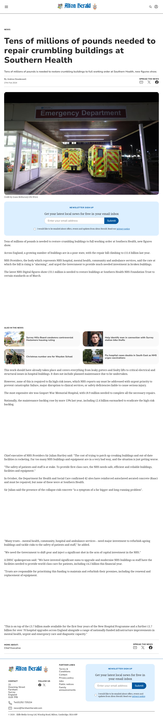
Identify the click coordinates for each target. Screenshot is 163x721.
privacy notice (123, 229)
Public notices (66, 684)
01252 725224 (24, 702)
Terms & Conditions (64, 670)
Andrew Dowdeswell (16, 79)
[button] (6, 7)
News (7, 29)
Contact (63, 674)
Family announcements (67, 688)
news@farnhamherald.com (28, 708)
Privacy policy (66, 677)
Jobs (61, 681)
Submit (111, 220)
